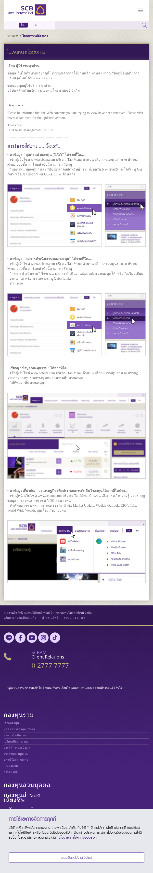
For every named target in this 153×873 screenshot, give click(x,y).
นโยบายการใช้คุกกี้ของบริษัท (78, 837)
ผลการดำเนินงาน (15, 735)
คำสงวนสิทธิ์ (50, 617)
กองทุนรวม (19, 715)
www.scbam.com (45, 78)
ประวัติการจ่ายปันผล (17, 747)
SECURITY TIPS (74, 617)
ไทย (23, 25)
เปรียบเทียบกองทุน (16, 741)
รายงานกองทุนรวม (16, 754)
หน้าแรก (12, 36)
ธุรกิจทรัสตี (11, 772)
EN (35, 25)
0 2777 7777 (50, 665)
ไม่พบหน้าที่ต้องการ (35, 36)
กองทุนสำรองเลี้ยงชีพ (22, 797)
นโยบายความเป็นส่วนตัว (20, 617)
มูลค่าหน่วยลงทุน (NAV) (19, 729)
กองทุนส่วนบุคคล (27, 785)
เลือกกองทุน (11, 723)
